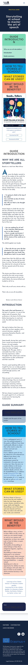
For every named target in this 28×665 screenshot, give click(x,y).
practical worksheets (10, 475)
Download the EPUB (14, 139)
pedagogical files (13, 473)
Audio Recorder (8, 628)
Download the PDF (14, 135)
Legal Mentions (10, 661)
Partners (6, 625)
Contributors (15, 625)
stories (16, 477)
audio (17, 479)
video (5, 481)
